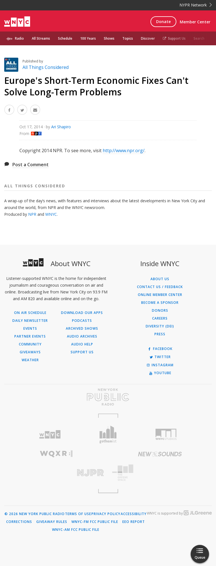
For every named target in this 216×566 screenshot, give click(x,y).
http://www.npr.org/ (124, 150)
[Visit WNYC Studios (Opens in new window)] (166, 434)
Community (30, 344)
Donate (163, 21)
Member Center (195, 21)
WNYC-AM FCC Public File (75, 529)
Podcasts (82, 320)
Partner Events (30, 336)
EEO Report (133, 522)
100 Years (88, 38)
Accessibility (134, 514)
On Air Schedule (30, 313)
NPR (32, 214)
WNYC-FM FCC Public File (94, 522)
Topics (127, 38)
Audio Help (82, 344)
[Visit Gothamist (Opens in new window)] (108, 434)
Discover (148, 38)
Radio (19, 38)
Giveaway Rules (51, 522)
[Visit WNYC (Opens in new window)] (50, 434)
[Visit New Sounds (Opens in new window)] (160, 454)
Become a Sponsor (160, 302)
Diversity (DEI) (160, 326)
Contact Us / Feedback (160, 287)
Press (159, 334)
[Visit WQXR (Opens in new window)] (56, 453)
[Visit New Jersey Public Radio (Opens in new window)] (56, 472)
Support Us (174, 38)
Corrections (19, 522)
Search (199, 38)
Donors (160, 310)
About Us (159, 279)
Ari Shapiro (61, 126)
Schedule (65, 38)
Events (30, 328)
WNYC (51, 214)
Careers (160, 318)
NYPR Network (195, 5)
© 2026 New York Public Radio (34, 514)
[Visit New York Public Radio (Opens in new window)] (108, 396)
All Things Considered (45, 67)
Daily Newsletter (30, 320)
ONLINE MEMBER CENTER (160, 295)
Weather (30, 360)
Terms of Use (78, 514)
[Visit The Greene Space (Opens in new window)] (160, 472)
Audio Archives (82, 336)
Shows (109, 38)
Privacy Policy (105, 514)
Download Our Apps (82, 313)
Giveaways (30, 352)
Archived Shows (82, 328)
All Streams (41, 38)
